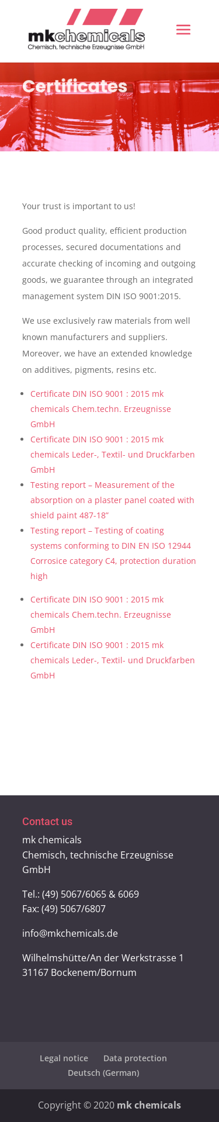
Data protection (135, 1058)
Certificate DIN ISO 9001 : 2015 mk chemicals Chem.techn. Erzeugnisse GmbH (100, 409)
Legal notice (64, 1058)
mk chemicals (149, 1105)
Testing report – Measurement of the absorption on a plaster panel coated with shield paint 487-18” (112, 500)
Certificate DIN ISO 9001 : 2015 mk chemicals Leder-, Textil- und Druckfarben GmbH (112, 454)
